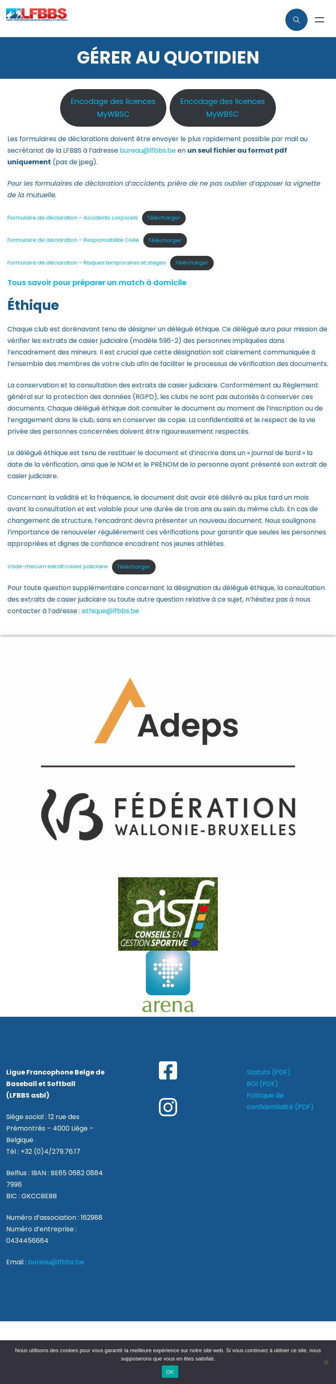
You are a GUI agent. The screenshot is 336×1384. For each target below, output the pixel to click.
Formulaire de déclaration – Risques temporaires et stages (86, 262)
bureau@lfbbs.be (148, 150)
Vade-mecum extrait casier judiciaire (57, 566)
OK (170, 1372)
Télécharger (163, 217)
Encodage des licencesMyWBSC (113, 108)
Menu (319, 19)
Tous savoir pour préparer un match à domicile (97, 282)
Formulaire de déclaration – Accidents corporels (72, 217)
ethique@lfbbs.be (110, 611)
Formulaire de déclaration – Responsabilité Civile (73, 240)
